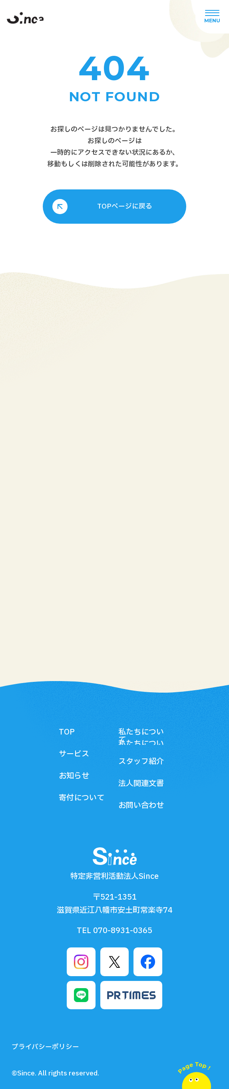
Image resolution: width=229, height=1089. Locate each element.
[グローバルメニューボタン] (212, 17)
